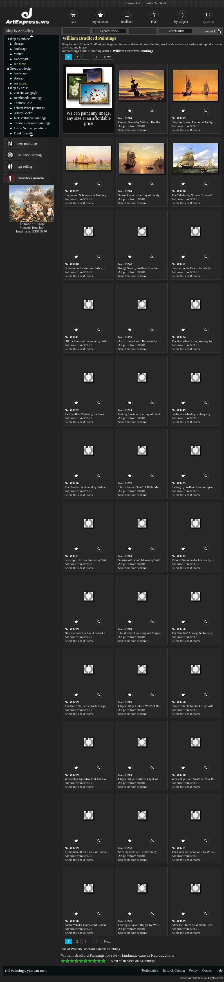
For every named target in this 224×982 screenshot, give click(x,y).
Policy (193, 970)
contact (210, 31)
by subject (181, 22)
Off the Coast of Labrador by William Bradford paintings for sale (105, 341)
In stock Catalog (174, 970)
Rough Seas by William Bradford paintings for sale (150, 268)
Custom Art (133, 3)
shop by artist (100, 51)
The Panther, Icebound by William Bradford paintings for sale (103, 487)
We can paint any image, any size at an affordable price (88, 118)
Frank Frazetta (23, 133)
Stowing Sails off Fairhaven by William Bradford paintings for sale (159, 852)
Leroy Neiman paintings (30, 128)
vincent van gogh (25, 93)
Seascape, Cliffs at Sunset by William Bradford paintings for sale (105, 560)
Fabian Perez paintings (29, 108)
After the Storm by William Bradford (195, 924)
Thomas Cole (23, 103)
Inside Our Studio (156, 3)
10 (103, 961)
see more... (21, 64)
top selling (24, 167)
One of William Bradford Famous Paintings (90, 949)
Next (107, 57)
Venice (18, 54)
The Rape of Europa (31, 224)
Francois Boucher (32, 228)
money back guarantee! (31, 178)
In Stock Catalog (29, 155)
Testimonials (150, 970)
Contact (207, 970)
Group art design (21, 68)
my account (100, 22)
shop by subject (20, 39)
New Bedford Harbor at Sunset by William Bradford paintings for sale (108, 633)
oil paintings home (74, 51)
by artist (208, 22)
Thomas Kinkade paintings (32, 123)
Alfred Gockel (23, 113)
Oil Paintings (15, 970)
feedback (127, 22)
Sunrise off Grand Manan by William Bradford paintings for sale (158, 560)
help (220, 970)
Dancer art (21, 59)
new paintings (27, 143)
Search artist (175, 31)
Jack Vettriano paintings (30, 118)
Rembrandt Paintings (28, 98)
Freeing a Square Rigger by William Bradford (146, 924)
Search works (109, 31)
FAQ (154, 22)
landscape (20, 49)
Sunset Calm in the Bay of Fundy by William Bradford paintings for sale (163, 195)
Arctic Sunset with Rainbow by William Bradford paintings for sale (160, 341)
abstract (19, 44)
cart (73, 22)
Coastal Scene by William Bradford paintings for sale (151, 122)
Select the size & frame (132, 130)
